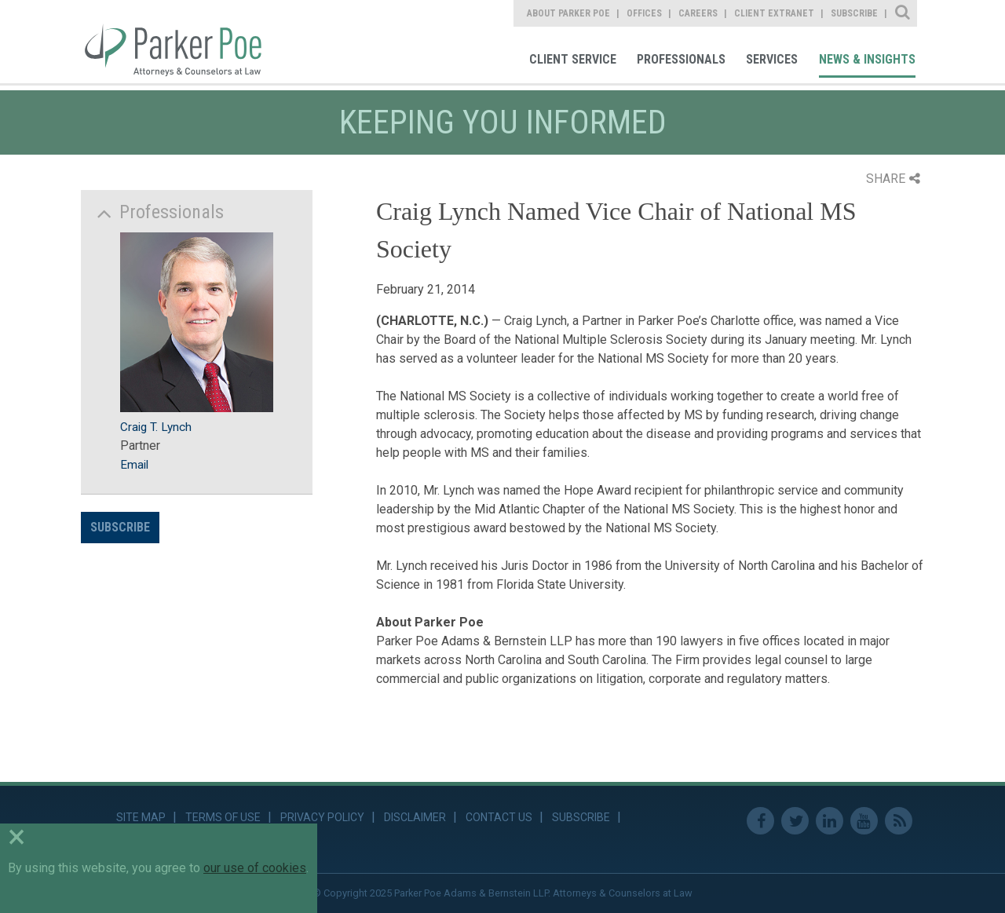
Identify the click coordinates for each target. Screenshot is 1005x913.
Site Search (903, 13)
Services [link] (772, 59)
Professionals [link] (681, 59)
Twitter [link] (795, 820)
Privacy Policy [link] (322, 817)
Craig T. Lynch (156, 427)
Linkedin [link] (829, 820)
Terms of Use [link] (223, 817)
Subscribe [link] (854, 13)
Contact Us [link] (499, 817)
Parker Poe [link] (182, 42)
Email (134, 465)
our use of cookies (254, 867)
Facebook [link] (760, 820)
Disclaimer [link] (415, 817)
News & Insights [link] (867, 59)
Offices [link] (644, 13)
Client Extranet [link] (774, 13)
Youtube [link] (864, 820)
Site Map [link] (141, 817)
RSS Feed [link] (898, 820)
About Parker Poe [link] (568, 13)
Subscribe (120, 527)
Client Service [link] (572, 59)
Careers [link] (698, 13)
